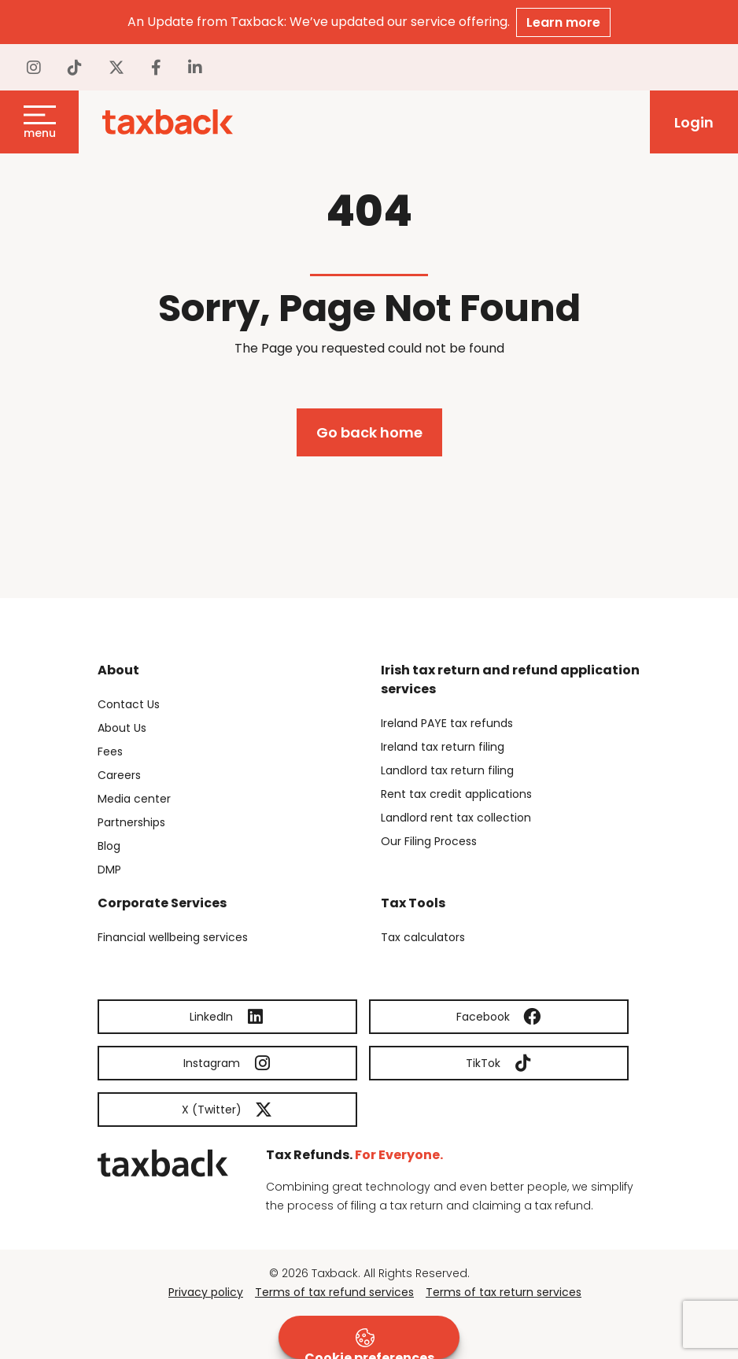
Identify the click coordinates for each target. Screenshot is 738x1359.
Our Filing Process (429, 841)
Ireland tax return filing (442, 747)
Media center (134, 799)
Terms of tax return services (503, 1292)
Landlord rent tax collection (456, 817)
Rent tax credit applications (456, 794)
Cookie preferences (369, 1343)
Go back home (369, 432)
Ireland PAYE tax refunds (447, 723)
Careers (119, 775)
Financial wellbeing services (173, 937)
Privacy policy (205, 1292)
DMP (109, 869)
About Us (122, 728)
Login (694, 122)
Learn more (563, 22)
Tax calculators (423, 937)
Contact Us (129, 704)
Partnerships (131, 822)
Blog (109, 846)
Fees (110, 751)
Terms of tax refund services (334, 1292)
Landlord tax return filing (447, 770)
